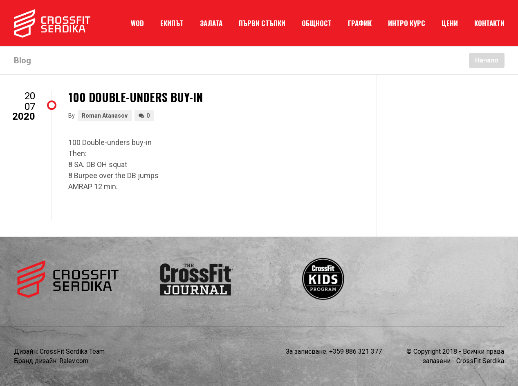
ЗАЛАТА (211, 23)
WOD (137, 23)
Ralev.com (73, 361)
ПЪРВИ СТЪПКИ (262, 23)
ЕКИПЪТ (172, 23)
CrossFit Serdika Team (72, 351)
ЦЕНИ (450, 23)
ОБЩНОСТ (317, 23)
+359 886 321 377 (355, 351)
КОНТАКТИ (489, 23)
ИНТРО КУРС (406, 23)
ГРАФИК (360, 23)
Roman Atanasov (105, 115)
